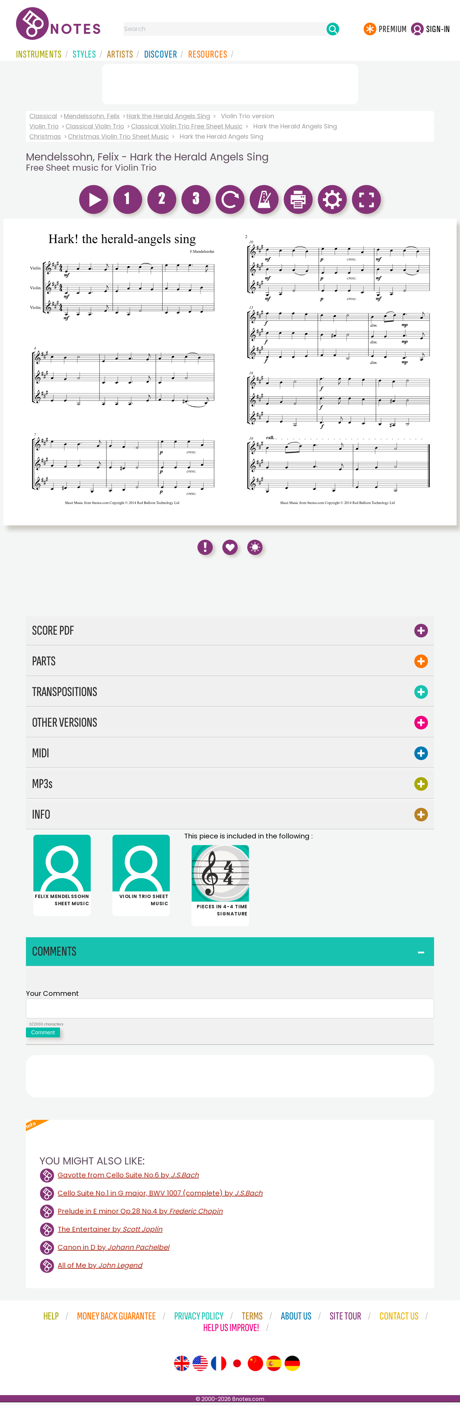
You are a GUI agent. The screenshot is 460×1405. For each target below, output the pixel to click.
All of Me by (100, 1268)
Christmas (45, 136)
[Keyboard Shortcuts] (255, 547)
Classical (43, 116)
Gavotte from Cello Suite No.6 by (128, 1178)
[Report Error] (205, 547)
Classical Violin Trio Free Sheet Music (186, 126)
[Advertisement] (230, 82)
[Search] (332, 28)
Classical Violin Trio (94, 126)
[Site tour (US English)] (200, 1366)
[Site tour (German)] (292, 1366)
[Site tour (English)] (181, 1366)
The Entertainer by (110, 1232)
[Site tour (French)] (218, 1366)
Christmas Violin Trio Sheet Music (118, 136)
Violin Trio (44, 126)
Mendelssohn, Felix (92, 116)
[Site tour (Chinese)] (255, 1366)
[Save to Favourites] (230, 547)
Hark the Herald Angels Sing (168, 116)
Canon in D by (113, 1250)
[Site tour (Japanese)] (237, 1366)
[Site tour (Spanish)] (273, 1366)
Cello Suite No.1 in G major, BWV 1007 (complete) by (160, 1196)
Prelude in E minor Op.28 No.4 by (140, 1214)
